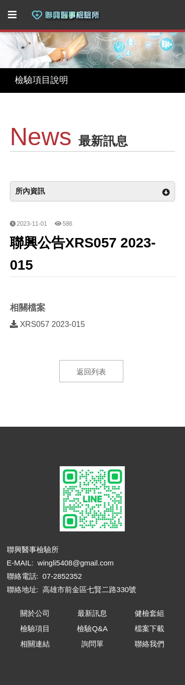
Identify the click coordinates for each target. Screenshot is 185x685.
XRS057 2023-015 (47, 324)
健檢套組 (149, 613)
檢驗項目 (35, 628)
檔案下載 (149, 628)
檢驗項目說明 (41, 80)
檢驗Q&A (92, 628)
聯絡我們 (149, 644)
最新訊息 (92, 613)
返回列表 (91, 371)
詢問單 (92, 644)
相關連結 (35, 644)
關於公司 (35, 613)
